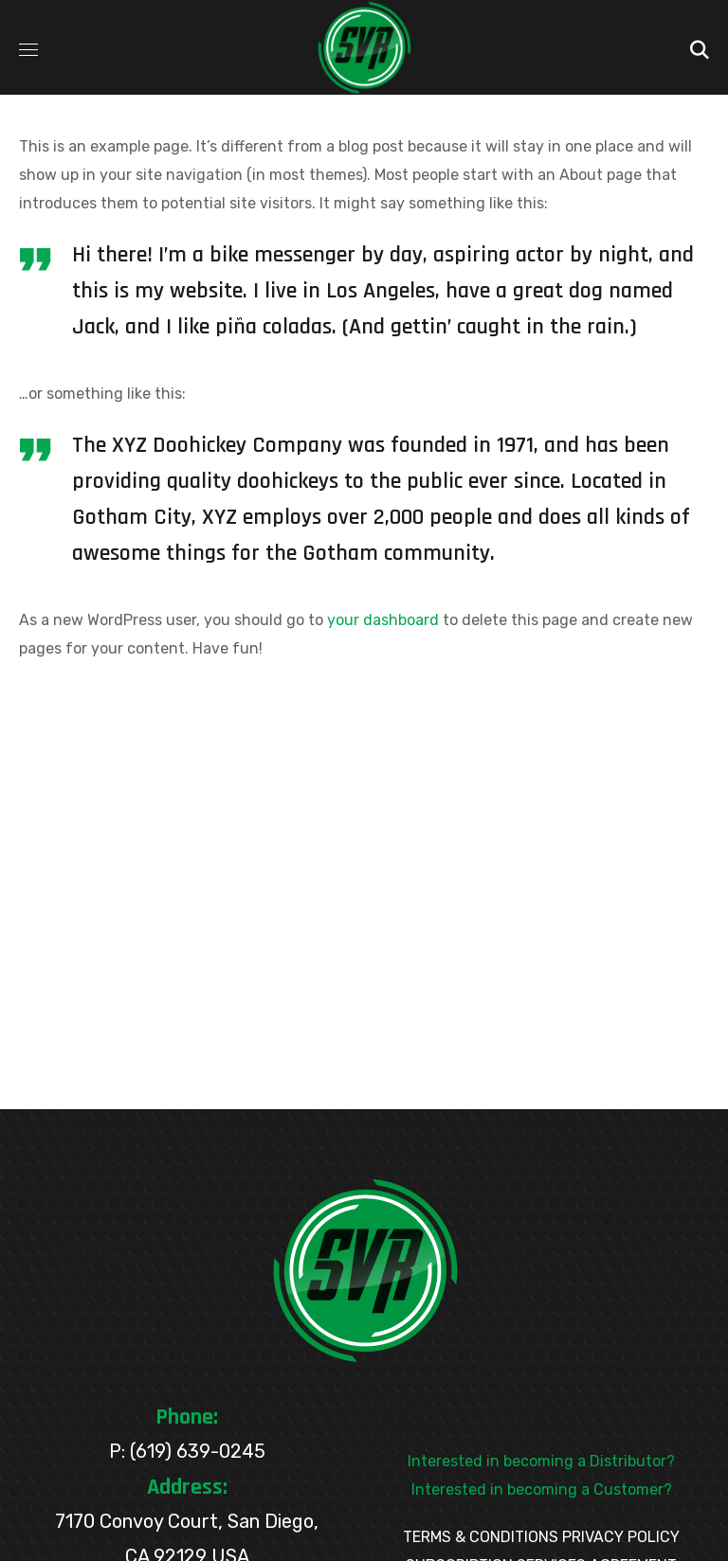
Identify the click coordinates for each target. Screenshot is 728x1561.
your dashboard (383, 620)
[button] (699, 47)
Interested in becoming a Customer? (541, 1489)
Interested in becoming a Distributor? (541, 1461)
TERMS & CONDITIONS (480, 1537)
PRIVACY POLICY (621, 1537)
